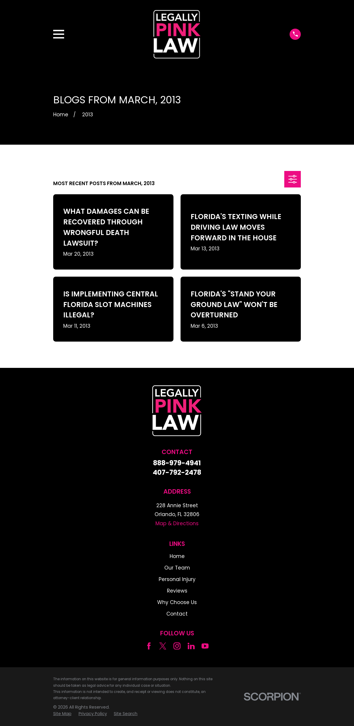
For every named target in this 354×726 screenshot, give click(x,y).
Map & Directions (177, 523)
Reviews (177, 590)
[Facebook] (148, 646)
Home (177, 556)
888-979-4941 (177, 463)
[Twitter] (162, 646)
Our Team (177, 567)
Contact (177, 613)
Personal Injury (177, 579)
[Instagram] (177, 646)
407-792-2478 (177, 472)
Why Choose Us (177, 602)
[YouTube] (205, 646)
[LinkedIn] (191, 646)
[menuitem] (62, 714)
